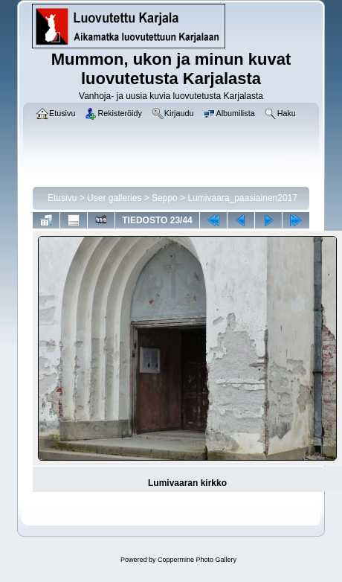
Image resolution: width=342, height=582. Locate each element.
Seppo (165, 198)
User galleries (114, 198)
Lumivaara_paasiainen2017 (242, 198)
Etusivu (62, 198)
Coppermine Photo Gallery (197, 559)
